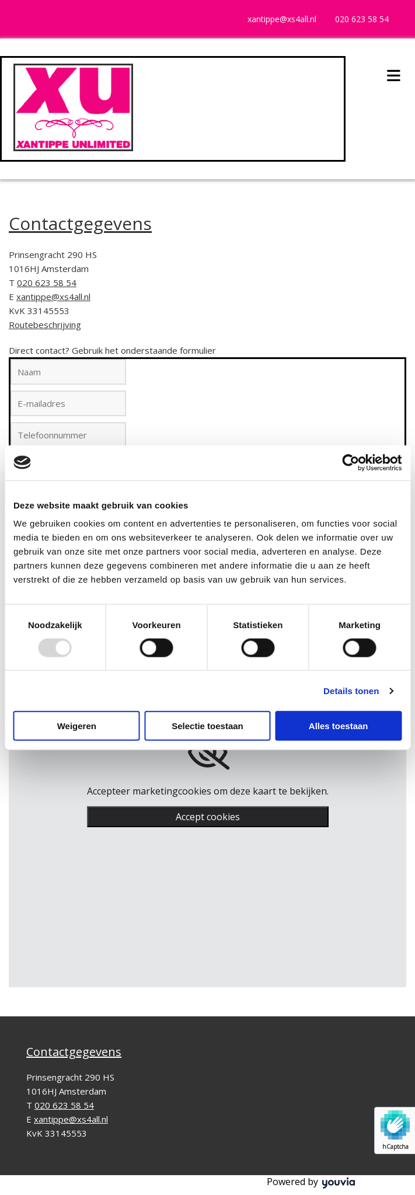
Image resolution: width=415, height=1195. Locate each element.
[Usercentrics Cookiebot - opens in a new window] (350, 462)
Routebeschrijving (45, 324)
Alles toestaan (338, 726)
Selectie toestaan (207, 726)
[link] (207, 752)
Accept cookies (208, 816)
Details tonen (351, 690)
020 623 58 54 (362, 19)
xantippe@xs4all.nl (281, 19)
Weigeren (76, 726)
